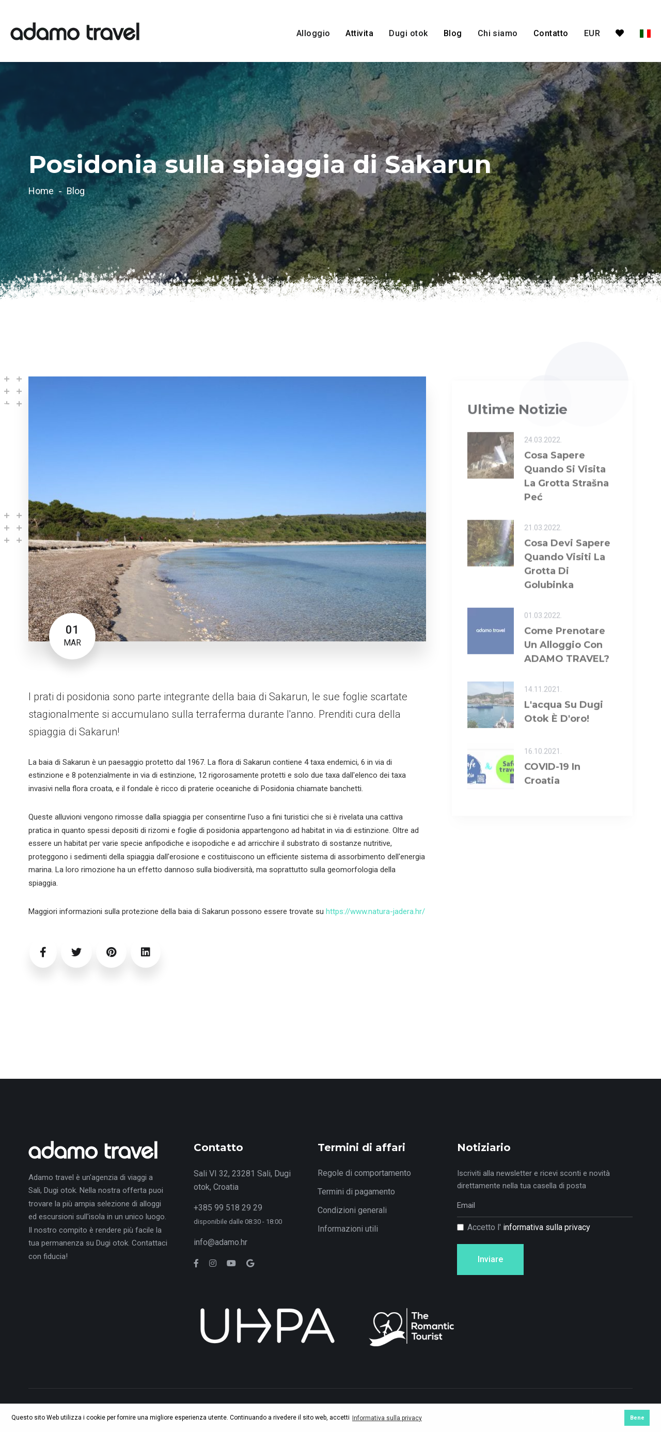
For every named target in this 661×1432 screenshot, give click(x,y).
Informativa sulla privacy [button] (387, 1418)
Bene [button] (637, 1417)
